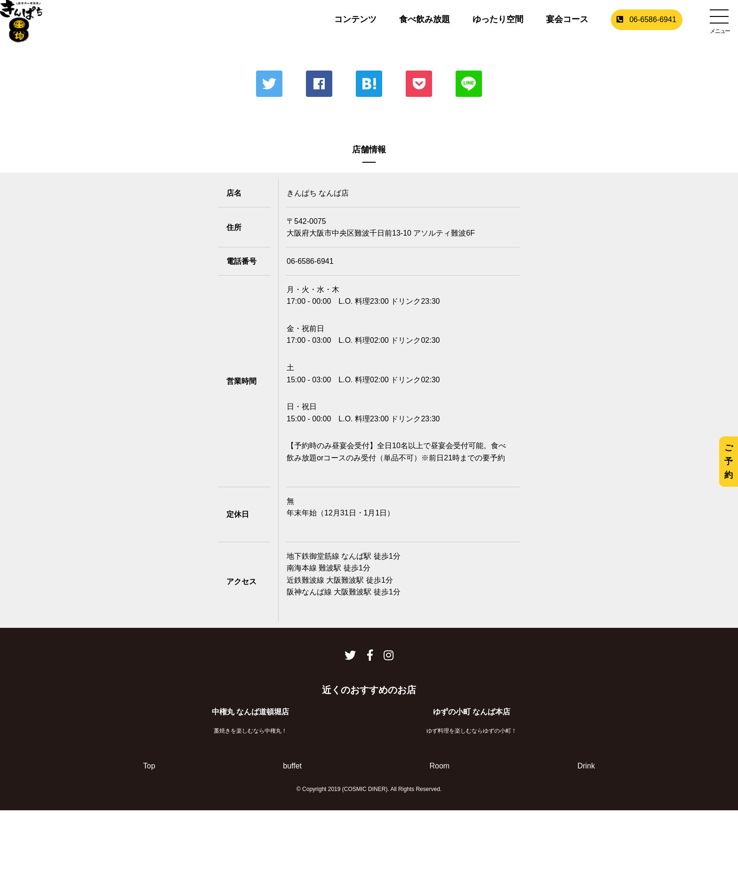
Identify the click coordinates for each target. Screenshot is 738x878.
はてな (369, 84)
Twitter (269, 84)
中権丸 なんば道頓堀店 (250, 712)
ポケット (419, 84)
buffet (292, 766)
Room (439, 766)
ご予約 (728, 461)
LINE (469, 84)
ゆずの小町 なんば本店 (471, 712)
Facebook (319, 84)
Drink (586, 766)
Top (149, 766)
